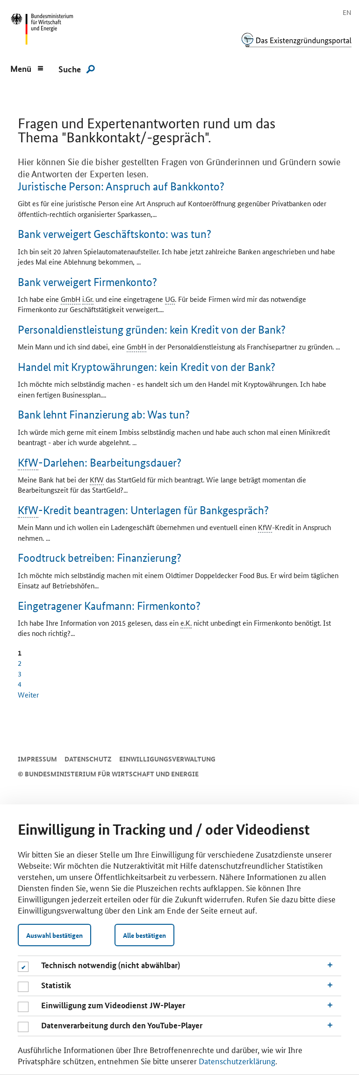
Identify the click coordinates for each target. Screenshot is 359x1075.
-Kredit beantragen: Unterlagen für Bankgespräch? (143, 510)
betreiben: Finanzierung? (99, 558)
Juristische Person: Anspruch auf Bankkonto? (121, 186)
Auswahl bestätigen (54, 935)
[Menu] (27, 67)
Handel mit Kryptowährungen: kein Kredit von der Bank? (146, 367)
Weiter (28, 694)
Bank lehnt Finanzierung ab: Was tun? (104, 414)
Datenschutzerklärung (237, 1060)
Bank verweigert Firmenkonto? (87, 282)
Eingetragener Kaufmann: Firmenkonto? (109, 606)
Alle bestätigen (144, 935)
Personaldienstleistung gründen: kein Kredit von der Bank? (152, 329)
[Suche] (76, 68)
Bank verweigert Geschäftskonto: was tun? (114, 234)
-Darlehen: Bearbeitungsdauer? (99, 463)
